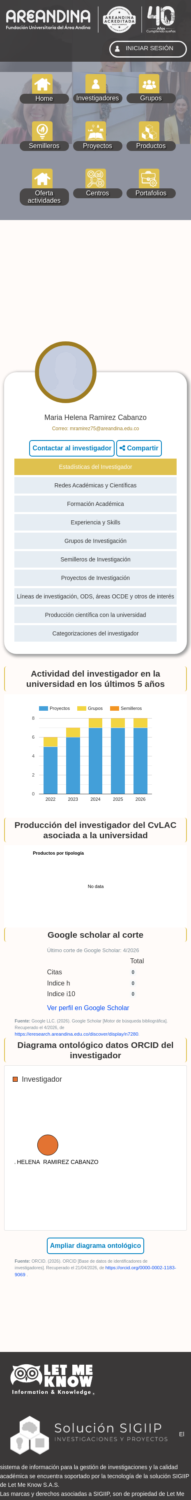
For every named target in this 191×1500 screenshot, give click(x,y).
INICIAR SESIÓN (142, 49)
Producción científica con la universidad (95, 615)
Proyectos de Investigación (95, 578)
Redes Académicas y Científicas (96, 485)
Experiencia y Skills (95, 522)
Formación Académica (95, 504)
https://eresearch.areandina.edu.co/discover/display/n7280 (76, 1033)
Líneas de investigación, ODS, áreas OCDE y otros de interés (95, 596)
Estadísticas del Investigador (95, 467)
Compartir (139, 448)
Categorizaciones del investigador (95, 633)
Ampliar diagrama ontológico (95, 1245)
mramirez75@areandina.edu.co (104, 428)
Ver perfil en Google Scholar (88, 1007)
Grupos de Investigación (95, 541)
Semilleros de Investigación (95, 559)
